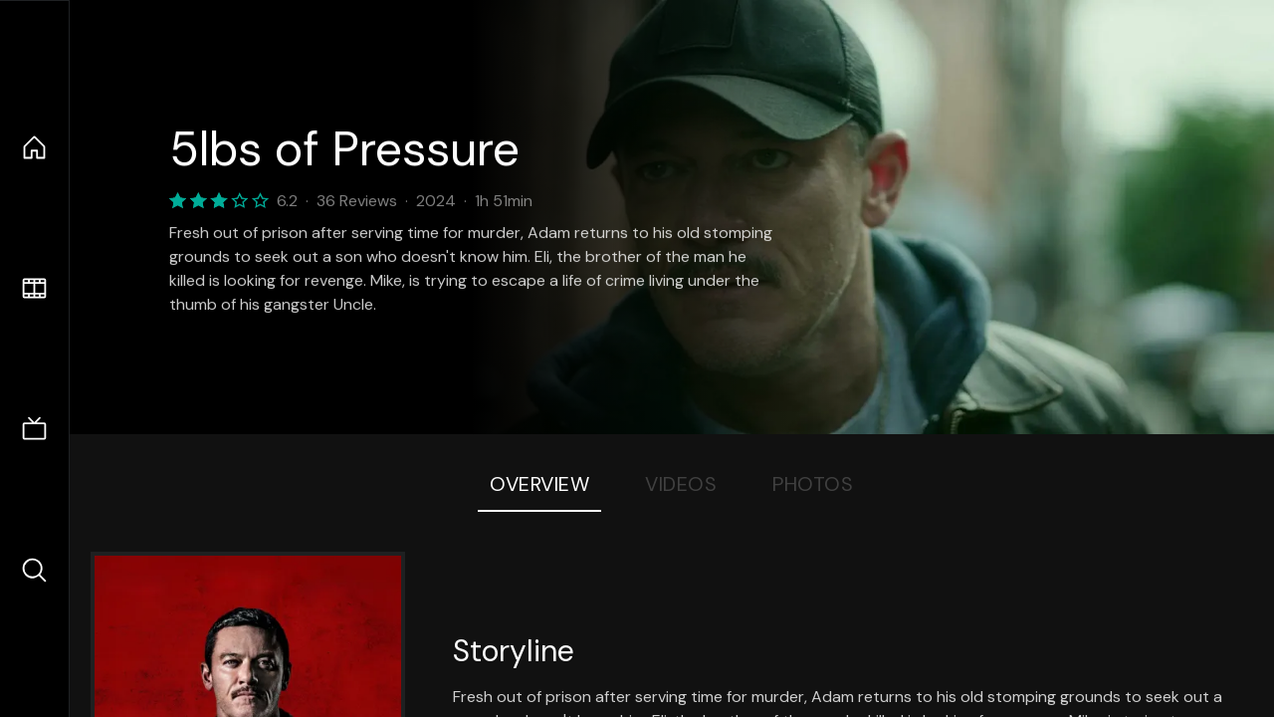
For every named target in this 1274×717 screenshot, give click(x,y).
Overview (539, 484)
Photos (812, 484)
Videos (681, 484)
